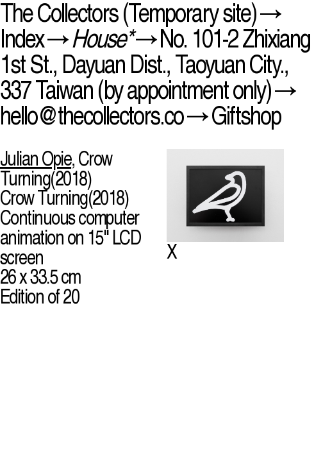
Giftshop (246, 115)
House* (101, 38)
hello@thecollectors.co (91, 115)
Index (22, 38)
